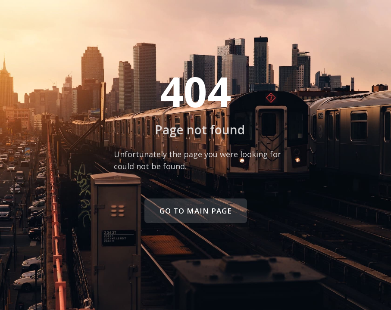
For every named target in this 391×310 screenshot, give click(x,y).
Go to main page (196, 211)
